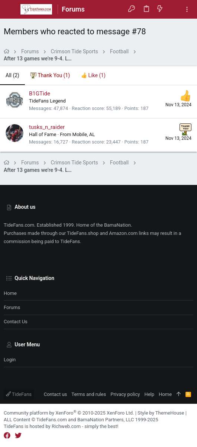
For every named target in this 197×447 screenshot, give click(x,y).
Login (10, 359)
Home (10, 293)
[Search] (173, 9)
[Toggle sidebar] (187, 9)
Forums (12, 307)
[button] (11, 9)
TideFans (19, 394)
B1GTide (39, 93)
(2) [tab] (12, 75)
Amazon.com (123, 233)
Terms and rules (88, 394)
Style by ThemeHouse (161, 413)
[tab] (50, 75)
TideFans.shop (82, 233)
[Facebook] (7, 435)
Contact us (16, 321)
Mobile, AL (83, 134)
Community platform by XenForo (69, 413)
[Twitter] (18, 435)
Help (149, 394)
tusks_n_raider (47, 127)
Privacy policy (125, 394)
